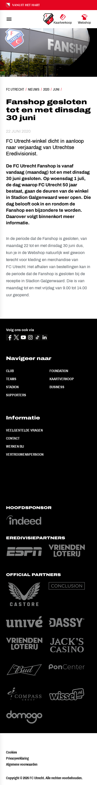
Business (57, 387)
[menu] (9, 19)
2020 (46, 89)
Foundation (59, 371)
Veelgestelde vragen (24, 430)
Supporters (16, 395)
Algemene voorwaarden (21, 764)
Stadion (12, 387)
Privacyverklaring (17, 758)
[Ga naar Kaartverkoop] (63, 19)
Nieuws (33, 89)
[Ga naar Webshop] (84, 19)
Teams (11, 379)
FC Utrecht (15, 89)
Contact (13, 438)
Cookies (11, 752)
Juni (56, 89)
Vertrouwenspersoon (24, 454)
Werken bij (15, 446)
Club (10, 371)
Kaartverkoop (62, 379)
